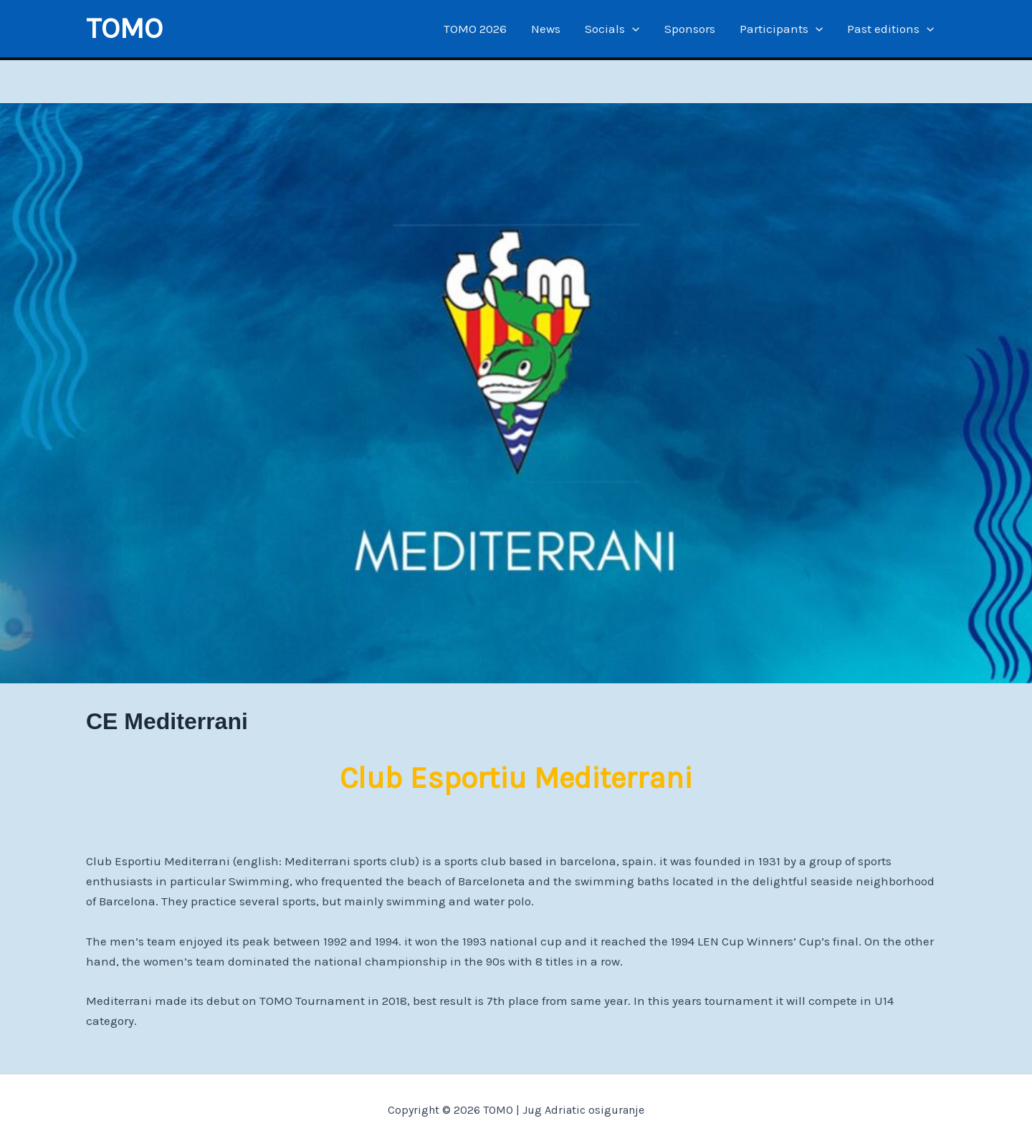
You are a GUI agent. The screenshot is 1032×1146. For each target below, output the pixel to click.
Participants (781, 28)
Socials (612, 28)
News (545, 28)
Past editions (890, 28)
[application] (632, 28)
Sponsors (689, 28)
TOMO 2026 (475, 28)
